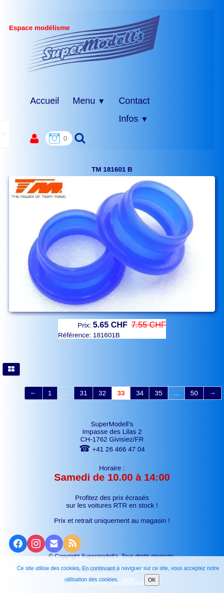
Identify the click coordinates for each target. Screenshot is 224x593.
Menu (88, 101)
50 (194, 393)
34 (139, 393)
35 (158, 393)
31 (83, 393)
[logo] (93, 43)
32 (102, 393)
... (66, 393)
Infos (133, 119)
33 (121, 393)
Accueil (44, 101)
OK (152, 580)
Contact (134, 101)
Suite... (130, 579)
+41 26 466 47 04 (112, 449)
